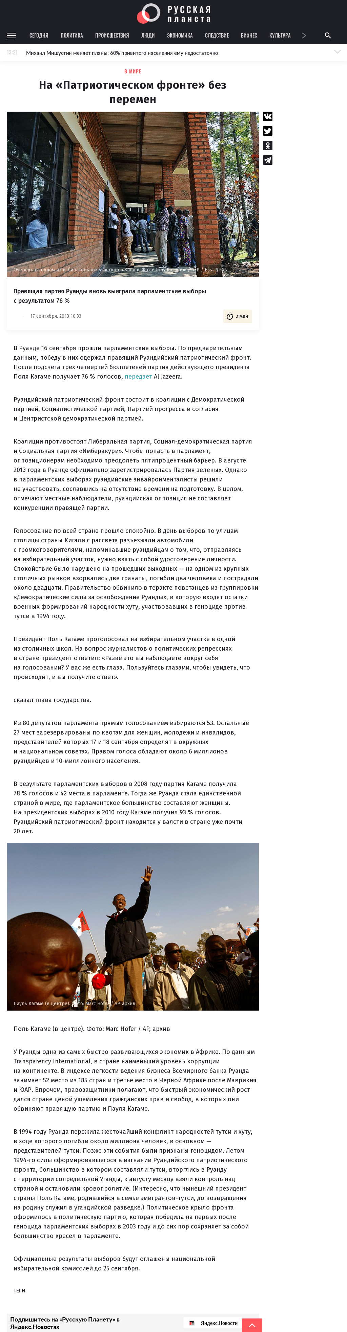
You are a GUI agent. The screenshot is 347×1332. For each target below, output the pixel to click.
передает (138, 376)
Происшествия (112, 35)
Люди (148, 35)
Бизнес (249, 35)
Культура (280, 35)
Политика (72, 35)
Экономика (180, 35)
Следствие (217, 35)
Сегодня (38, 35)
